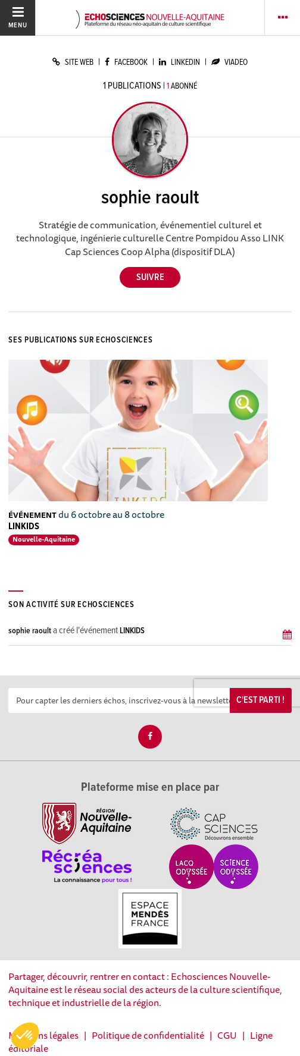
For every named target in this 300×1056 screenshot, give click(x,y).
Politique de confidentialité (148, 1035)
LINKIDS (23, 526)
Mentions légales (43, 1035)
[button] (25, 1036)
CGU (227, 1035)
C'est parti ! (260, 700)
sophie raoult (29, 631)
